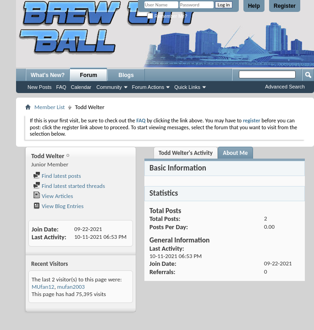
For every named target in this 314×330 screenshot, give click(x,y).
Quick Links (187, 87)
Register (285, 6)
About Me (235, 152)
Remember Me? (167, 16)
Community (109, 87)
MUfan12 (43, 286)
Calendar (81, 87)
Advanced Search (285, 86)
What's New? (48, 75)
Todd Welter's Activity (186, 152)
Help (254, 6)
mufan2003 (71, 286)
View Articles (53, 195)
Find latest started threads (69, 185)
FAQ (61, 87)
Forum (88, 75)
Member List (49, 107)
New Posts (40, 87)
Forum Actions (148, 87)
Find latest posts (57, 175)
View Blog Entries (58, 206)
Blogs (126, 75)
